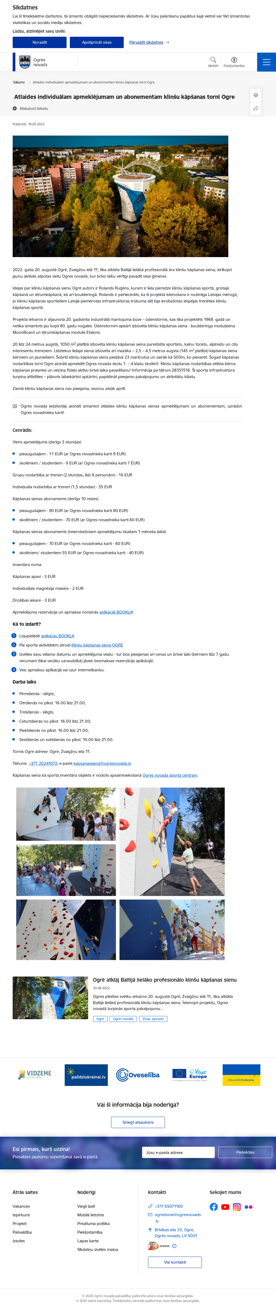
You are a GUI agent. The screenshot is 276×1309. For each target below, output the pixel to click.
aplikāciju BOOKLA (57, 635)
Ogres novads (123, 1019)
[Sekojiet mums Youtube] (225, 1206)
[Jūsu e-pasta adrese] (178, 1152)
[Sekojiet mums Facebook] (214, 1207)
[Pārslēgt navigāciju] (266, 62)
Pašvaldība (22, 1232)
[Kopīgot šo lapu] (255, 108)
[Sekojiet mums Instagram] (237, 1207)
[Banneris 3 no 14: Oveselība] (138, 1074)
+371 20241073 (43, 763)
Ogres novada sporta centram (170, 775)
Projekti (19, 1223)
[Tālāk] (254, 1075)
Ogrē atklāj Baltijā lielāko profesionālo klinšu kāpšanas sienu (165, 980)
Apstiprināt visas (97, 42)
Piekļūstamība (89, 1232)
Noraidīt (40, 42)
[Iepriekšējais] (21, 1075)
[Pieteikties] (245, 1152)
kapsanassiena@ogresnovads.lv (102, 763)
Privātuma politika (93, 1223)
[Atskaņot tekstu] (34, 108)
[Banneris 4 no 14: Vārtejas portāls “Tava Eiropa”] (190, 1074)
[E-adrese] (159, 1245)
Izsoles (19, 1240)
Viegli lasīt (86, 1206)
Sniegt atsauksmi (138, 1122)
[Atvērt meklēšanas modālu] (213, 62)
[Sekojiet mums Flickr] (248, 1206)
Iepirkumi (21, 1214)
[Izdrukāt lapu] (255, 95)
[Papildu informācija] (174, 1246)
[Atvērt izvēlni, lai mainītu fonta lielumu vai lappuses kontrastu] (234, 62)
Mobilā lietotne (90, 1214)
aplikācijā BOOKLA (115, 612)
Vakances (21, 1206)
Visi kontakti (175, 1262)
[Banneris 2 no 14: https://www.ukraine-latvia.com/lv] (86, 1074)
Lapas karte (88, 1240)
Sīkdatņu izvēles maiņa (97, 1249)
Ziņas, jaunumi (153, 1019)
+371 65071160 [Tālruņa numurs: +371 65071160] (169, 1206)
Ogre (100, 1019)
